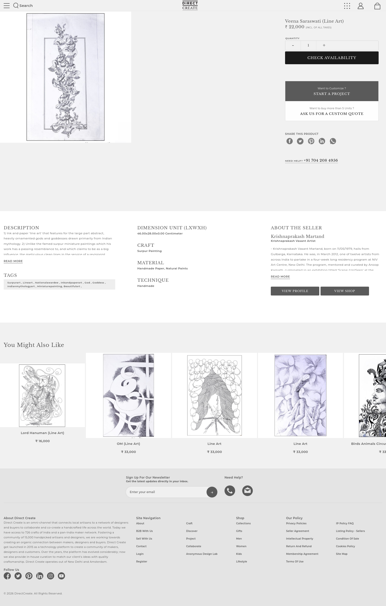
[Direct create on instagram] (51, 575)
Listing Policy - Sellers (350, 531)
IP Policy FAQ (345, 523)
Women (241, 546)
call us (230, 490)
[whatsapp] (332, 141)
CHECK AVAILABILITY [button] (331, 58)
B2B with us (144, 531)
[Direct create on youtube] (62, 575)
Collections (243, 523)
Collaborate (193, 546)
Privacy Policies (296, 523)
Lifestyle (241, 561)
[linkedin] (322, 141)
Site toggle (7, 5)
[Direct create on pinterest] (29, 575)
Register (141, 561)
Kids (239, 554)
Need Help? (311, 160)
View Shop (344, 291)
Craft (189, 523)
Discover (191, 531)
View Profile (295, 291)
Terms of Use (295, 561)
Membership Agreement (302, 554)
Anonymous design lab (201, 554)
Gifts (239, 531)
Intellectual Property (299, 538)
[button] (380, 403)
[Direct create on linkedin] (40, 575)
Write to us (248, 490)
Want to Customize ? (332, 91)
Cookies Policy (345, 546)
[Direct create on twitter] (19, 575)
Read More (13, 261)
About (140, 523)
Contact (141, 546)
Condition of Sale (347, 538)
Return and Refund (299, 546)
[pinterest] (311, 141)
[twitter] (300, 141)
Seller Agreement (297, 531)
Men (239, 538)
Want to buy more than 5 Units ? (332, 111)
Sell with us (144, 538)
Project (190, 538)
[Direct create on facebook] (8, 575)
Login (140, 554)
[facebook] (289, 141)
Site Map (341, 554)
